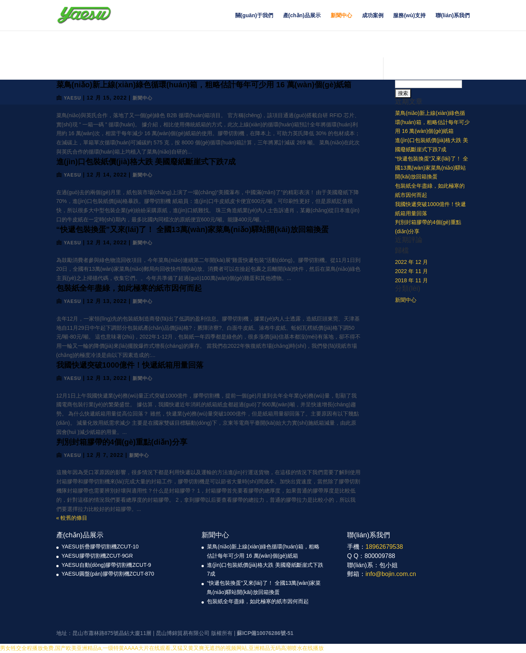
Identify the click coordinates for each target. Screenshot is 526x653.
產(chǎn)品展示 (302, 15)
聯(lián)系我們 (453, 15)
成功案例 (372, 15)
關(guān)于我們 (254, 15)
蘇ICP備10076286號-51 (265, 633)
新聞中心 (341, 15)
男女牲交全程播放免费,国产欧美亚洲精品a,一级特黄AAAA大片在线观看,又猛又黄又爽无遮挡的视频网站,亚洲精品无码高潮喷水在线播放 (162, 648)
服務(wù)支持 (409, 15)
